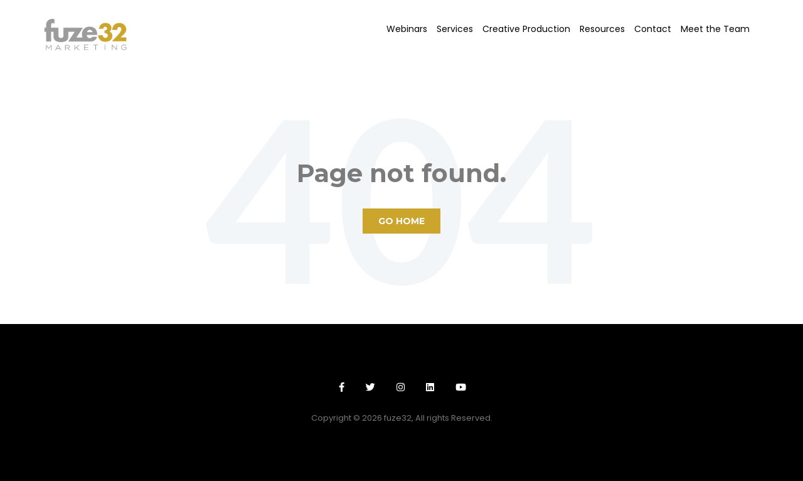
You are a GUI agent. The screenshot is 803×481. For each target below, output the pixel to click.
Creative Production (526, 29)
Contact (652, 29)
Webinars (406, 29)
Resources (602, 29)
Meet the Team (715, 29)
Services (455, 29)
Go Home (401, 221)
